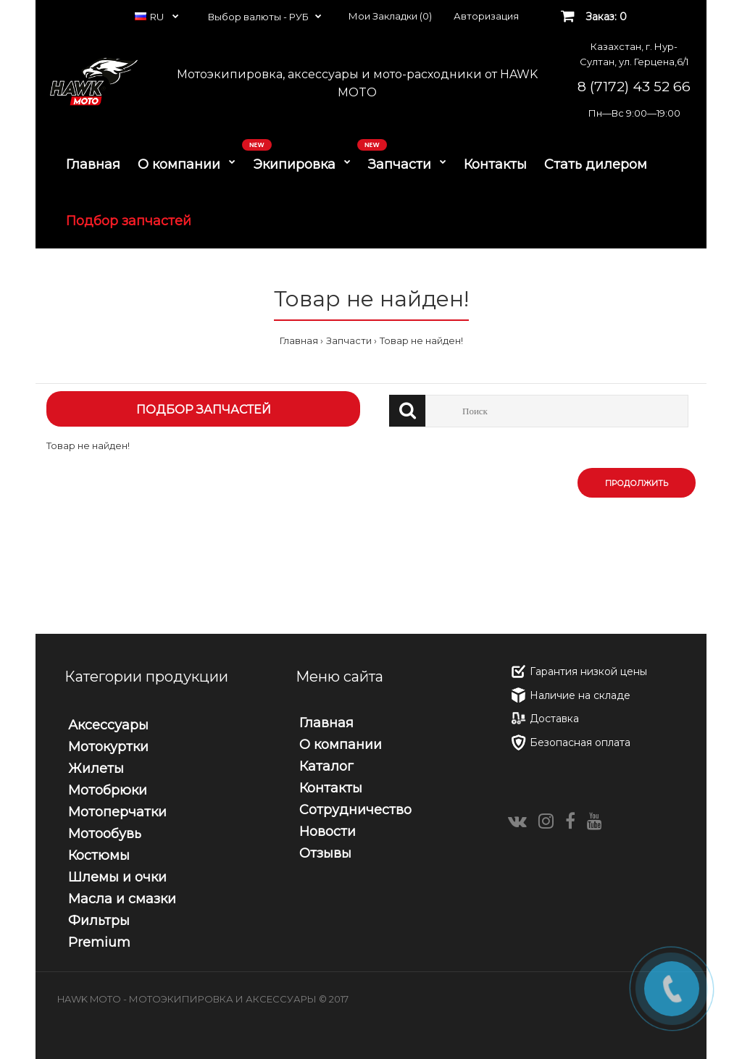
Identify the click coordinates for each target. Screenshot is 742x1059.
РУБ (299, 16)
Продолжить (636, 483)
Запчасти (349, 340)
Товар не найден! (421, 340)
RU (150, 16)
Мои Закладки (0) (390, 16)
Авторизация (486, 16)
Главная (299, 340)
